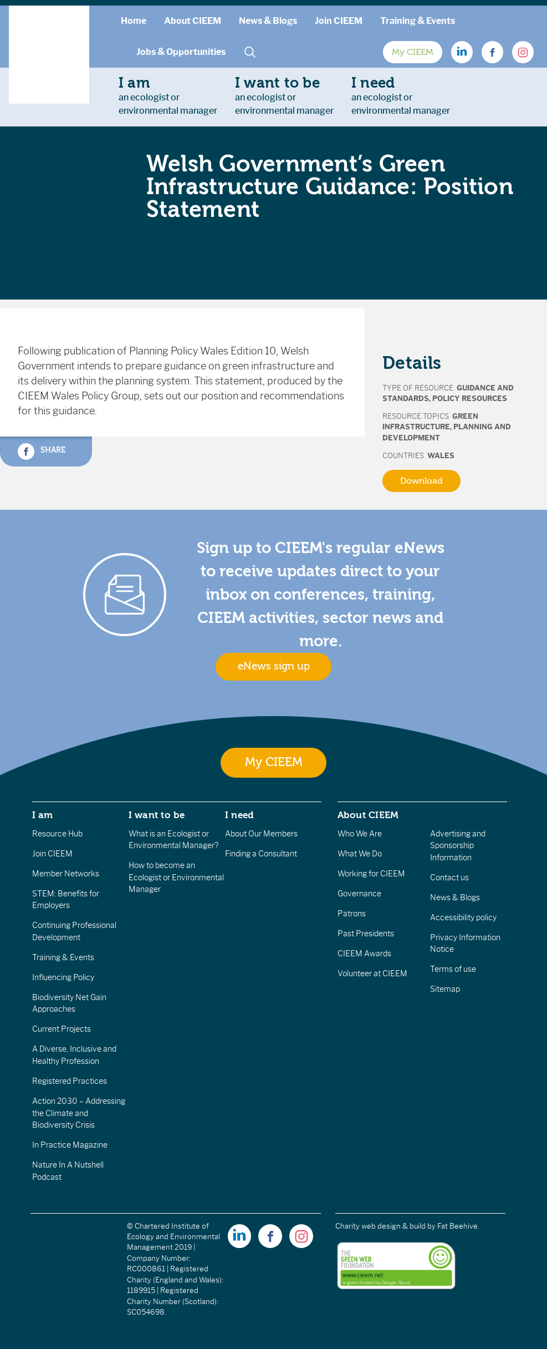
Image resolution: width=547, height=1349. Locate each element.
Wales (440, 456)
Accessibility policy (463, 917)
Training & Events (417, 21)
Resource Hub (57, 834)
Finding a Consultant (261, 854)
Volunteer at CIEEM (372, 973)
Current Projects (61, 1029)
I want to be (157, 814)
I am (42, 814)
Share (41, 451)
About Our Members (261, 834)
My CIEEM (412, 52)
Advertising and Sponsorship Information (457, 846)
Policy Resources (469, 398)
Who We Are (360, 834)
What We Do (360, 854)
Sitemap (445, 989)
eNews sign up (274, 666)
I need (239, 814)
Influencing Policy (63, 977)
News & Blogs (268, 21)
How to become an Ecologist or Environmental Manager (176, 877)
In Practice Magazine (70, 1145)
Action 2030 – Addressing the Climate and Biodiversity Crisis (78, 1113)
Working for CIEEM (371, 874)
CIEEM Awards (364, 953)
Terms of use (453, 969)
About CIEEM (192, 21)
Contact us (449, 878)
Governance (359, 894)
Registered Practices (69, 1081)
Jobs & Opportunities (181, 52)
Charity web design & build (380, 1226)
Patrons (352, 914)
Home (133, 21)
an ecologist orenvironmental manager (168, 95)
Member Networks (65, 874)
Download (421, 481)
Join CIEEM (338, 21)
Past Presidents (366, 934)
